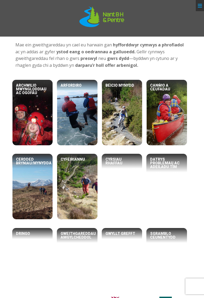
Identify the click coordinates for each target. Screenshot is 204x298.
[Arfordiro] (77, 112)
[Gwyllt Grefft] (122, 260)
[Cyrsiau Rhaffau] (122, 186)
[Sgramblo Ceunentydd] (167, 260)
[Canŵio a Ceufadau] (167, 112)
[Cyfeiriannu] (77, 186)
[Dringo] (32, 260)
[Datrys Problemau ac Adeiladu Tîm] (167, 186)
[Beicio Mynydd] (122, 112)
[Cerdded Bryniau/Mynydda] (32, 186)
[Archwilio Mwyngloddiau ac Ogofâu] (32, 112)
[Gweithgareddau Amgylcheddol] (77, 260)
